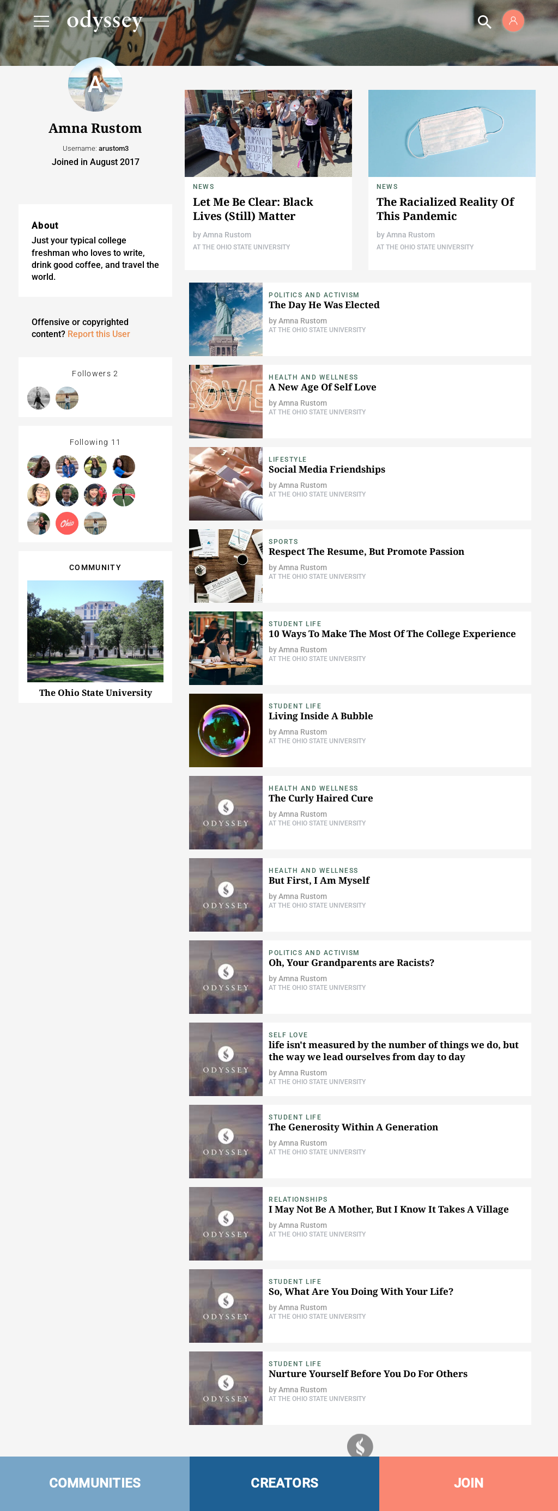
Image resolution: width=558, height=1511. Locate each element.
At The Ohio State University (241, 247)
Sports (283, 542)
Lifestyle (288, 459)
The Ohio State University (95, 693)
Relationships (298, 1199)
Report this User (99, 334)
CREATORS (284, 1483)
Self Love (288, 1035)
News (203, 187)
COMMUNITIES (95, 1483)
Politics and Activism (314, 295)
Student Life (295, 624)
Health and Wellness (314, 377)
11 (116, 442)
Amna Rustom (227, 234)
